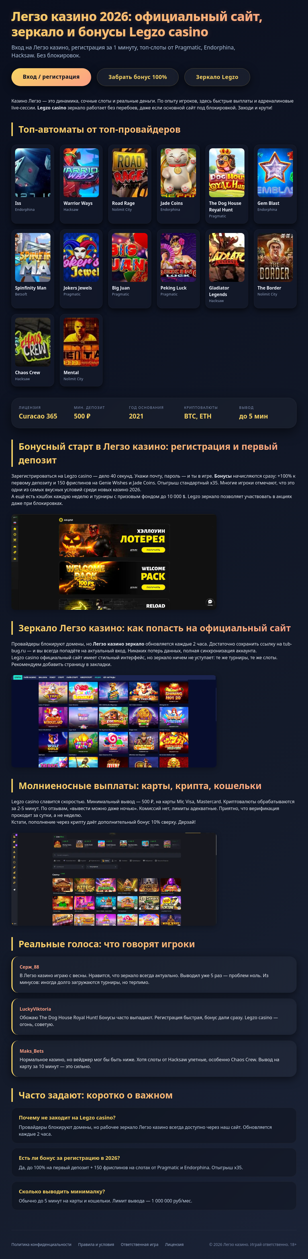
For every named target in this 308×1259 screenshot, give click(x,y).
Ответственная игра (139, 1244)
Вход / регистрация (51, 76)
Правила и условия (96, 1244)
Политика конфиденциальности (41, 1244)
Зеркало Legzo (217, 77)
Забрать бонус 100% (138, 77)
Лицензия (174, 1244)
